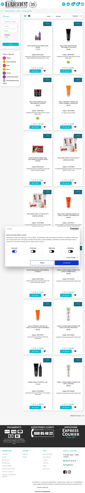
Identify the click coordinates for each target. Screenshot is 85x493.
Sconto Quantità (9, 62)
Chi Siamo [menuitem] (5, 454)
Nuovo (6, 69)
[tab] (26, 16)
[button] (10, 44)
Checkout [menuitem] (45, 463)
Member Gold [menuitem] (6, 463)
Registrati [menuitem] (25, 454)
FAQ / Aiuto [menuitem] (46, 469)
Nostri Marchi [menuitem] (47, 457)
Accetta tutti (66, 262)
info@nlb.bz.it (69, 465)
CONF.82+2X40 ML (68, 160)
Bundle (6, 73)
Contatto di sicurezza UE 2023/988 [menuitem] (9, 475)
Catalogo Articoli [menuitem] (47, 454)
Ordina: (49, 16)
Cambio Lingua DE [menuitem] (42, 487)
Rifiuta (42, 262)
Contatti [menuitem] (4, 457)
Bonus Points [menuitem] (5, 460)
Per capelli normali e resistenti (68, 112)
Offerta (6, 58)
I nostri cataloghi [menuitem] (6, 466)
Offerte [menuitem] (45, 466)
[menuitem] (82, 4)
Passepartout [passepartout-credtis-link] (46, 491)
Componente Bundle (10, 77)
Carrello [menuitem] (45, 460)
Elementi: (75, 16)
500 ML (38, 105)
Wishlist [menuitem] (24, 457)
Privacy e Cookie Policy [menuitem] (8, 469)
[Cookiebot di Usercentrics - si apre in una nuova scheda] (71, 229)
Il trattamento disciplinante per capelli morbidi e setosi (68, 281)
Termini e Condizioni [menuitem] (7, 471)
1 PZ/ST (37, 49)
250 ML (68, 273)
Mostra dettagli (71, 257)
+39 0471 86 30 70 (70, 461)
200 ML (68, 49)
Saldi (5, 65)
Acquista (35, 71)
